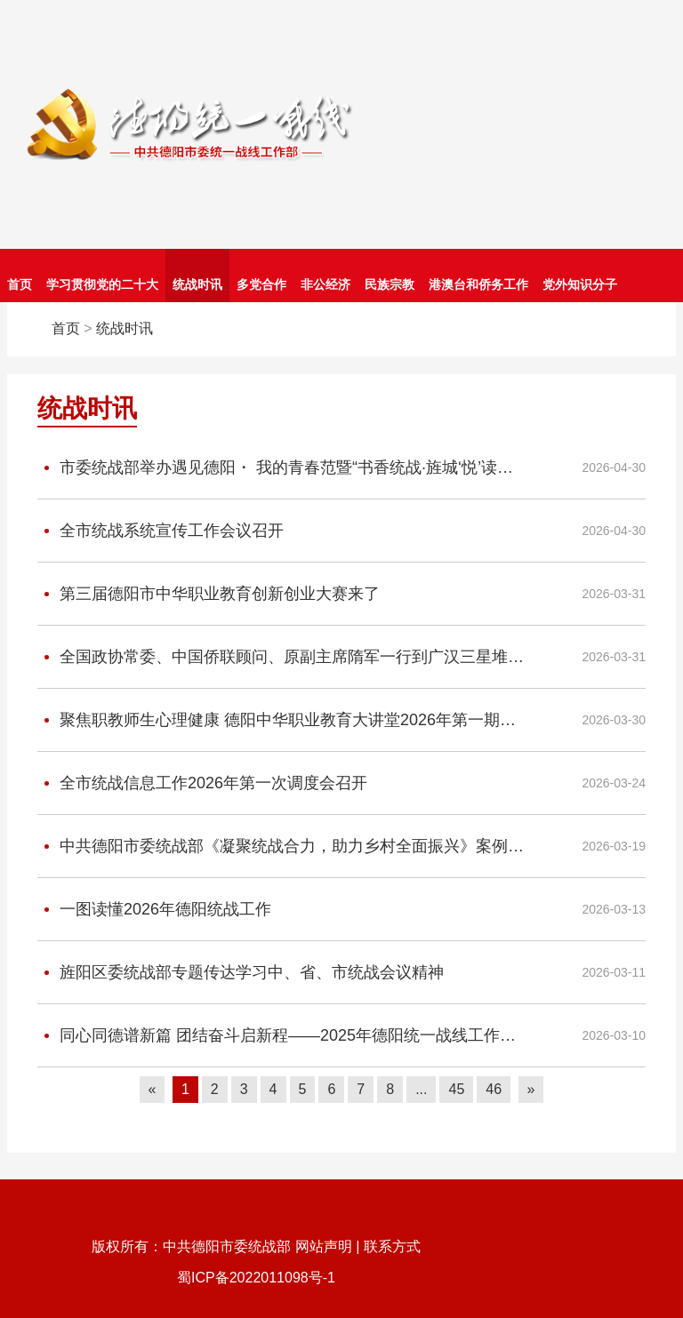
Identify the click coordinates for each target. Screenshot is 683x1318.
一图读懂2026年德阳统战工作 (154, 909)
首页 (19, 284)
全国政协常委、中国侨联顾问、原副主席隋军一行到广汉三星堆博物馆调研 (280, 657)
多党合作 (261, 284)
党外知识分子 (579, 284)
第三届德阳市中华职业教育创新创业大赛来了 (208, 594)
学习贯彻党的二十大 (102, 284)
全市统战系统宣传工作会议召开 (160, 531)
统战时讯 (197, 284)
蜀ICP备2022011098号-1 (256, 1277)
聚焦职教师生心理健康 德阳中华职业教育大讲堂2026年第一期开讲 (280, 720)
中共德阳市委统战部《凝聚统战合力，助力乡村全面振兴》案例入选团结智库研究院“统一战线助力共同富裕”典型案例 (280, 846)
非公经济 (325, 284)
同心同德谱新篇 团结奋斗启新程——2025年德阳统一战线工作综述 (280, 1035)
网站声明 (323, 1246)
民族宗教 (389, 284)
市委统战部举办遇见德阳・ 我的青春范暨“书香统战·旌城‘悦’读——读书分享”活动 (280, 468)
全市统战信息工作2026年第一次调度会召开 (202, 783)
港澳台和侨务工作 (478, 284)
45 (456, 1089)
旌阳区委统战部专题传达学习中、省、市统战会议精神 (240, 972)
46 (494, 1089)
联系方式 (392, 1246)
